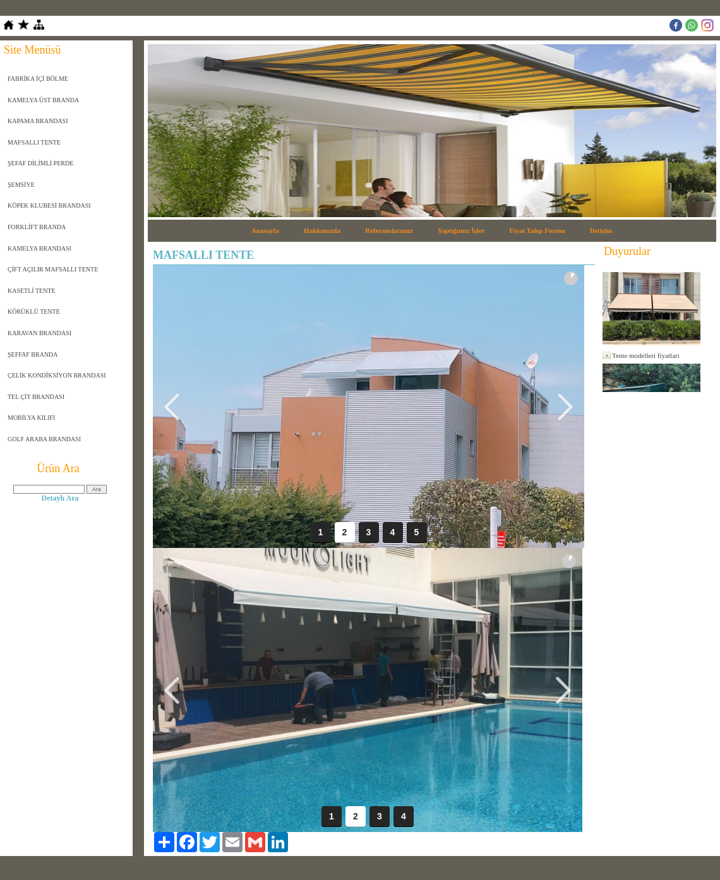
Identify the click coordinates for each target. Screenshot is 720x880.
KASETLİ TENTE (32, 290)
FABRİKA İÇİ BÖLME (38, 78)
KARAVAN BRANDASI (39, 333)
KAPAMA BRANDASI (38, 120)
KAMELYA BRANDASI (39, 248)
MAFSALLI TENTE (34, 142)
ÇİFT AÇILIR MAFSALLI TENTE (53, 269)
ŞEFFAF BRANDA (33, 354)
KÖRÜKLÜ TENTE (34, 311)
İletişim (601, 230)
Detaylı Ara (60, 498)
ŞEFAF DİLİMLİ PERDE (40, 163)
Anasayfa (265, 230)
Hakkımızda (322, 230)
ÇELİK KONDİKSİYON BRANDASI (57, 375)
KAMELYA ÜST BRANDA (43, 100)
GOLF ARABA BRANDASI (44, 439)
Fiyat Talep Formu (537, 230)
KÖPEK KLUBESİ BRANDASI (49, 205)
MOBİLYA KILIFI (31, 417)
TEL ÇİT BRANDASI (36, 396)
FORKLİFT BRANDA (37, 226)
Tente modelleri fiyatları (646, 355)
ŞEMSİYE (21, 184)
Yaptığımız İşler (461, 230)
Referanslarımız (389, 230)
